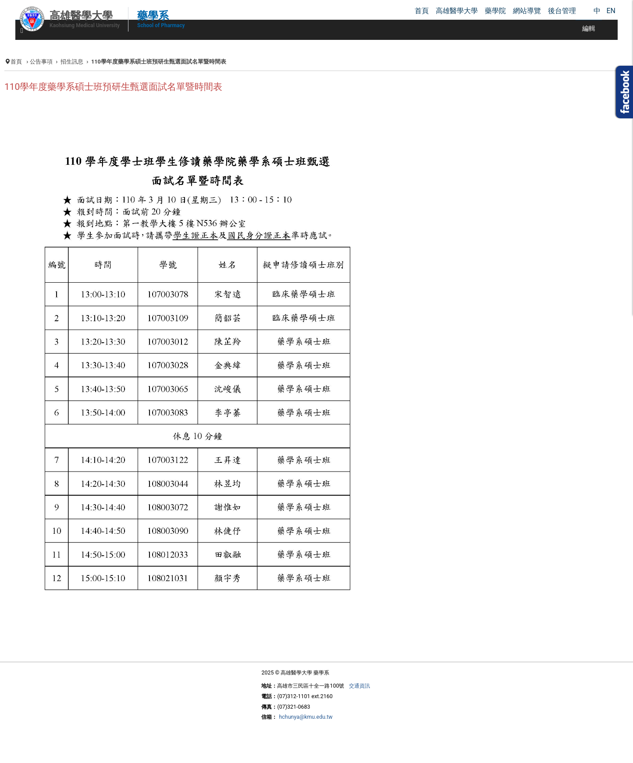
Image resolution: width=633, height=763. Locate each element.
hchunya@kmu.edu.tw (305, 716)
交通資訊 (359, 685)
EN (610, 11)
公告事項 (41, 61)
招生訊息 (71, 61)
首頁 (16, 61)
